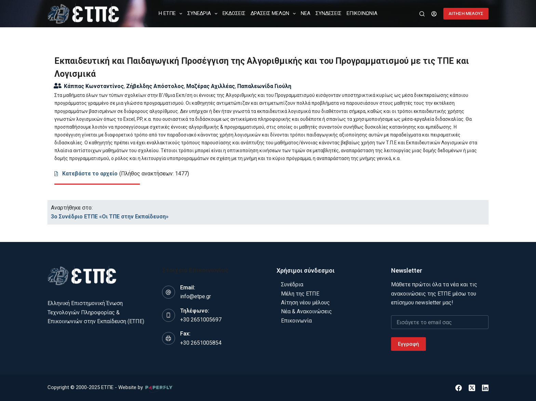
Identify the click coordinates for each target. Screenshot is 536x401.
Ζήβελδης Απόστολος (155, 86)
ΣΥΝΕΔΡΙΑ (203, 14)
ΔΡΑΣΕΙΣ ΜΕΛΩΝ (274, 14)
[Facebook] (458, 388)
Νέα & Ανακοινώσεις (306, 311)
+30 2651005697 (201, 319)
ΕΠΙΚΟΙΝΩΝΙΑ (362, 13)
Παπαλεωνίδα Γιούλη (264, 86)
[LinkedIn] (485, 388)
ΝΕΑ (305, 13)
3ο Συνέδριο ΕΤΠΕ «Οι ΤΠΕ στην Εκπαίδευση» (110, 216)
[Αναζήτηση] (422, 13)
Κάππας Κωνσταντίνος (94, 86)
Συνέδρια (292, 284)
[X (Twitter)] (472, 388)
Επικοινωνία (296, 320)
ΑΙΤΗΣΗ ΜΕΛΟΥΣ (465, 13)
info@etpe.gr (195, 296)
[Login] (434, 13)
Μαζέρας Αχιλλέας (210, 86)
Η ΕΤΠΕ (172, 14)
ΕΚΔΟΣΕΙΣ (234, 13)
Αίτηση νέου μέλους (305, 302)
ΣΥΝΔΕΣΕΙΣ (328, 13)
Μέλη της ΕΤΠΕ (300, 293)
